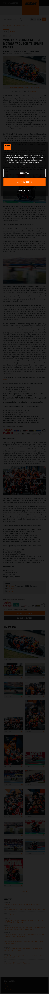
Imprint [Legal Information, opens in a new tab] (27, 164)
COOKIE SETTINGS (24, 190)
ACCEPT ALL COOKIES (24, 182)
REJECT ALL (24, 173)
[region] (24, 169)
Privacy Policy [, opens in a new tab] (23, 164)
